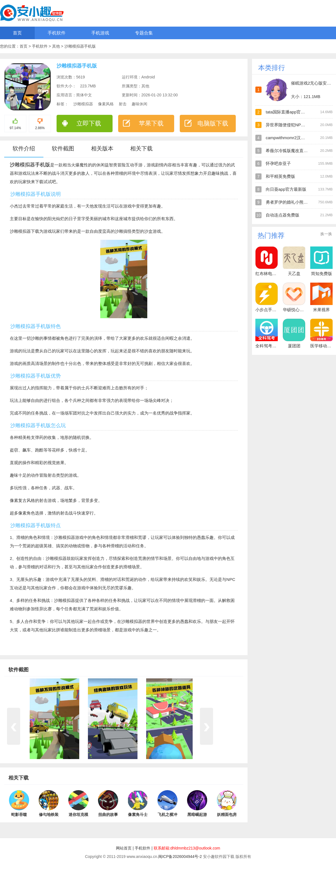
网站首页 (124, 848)
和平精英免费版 (280, 176)
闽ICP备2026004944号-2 (180, 856)
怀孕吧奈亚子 (278, 163)
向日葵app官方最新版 (286, 189)
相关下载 (141, 148)
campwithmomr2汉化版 (287, 137)
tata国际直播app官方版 (287, 112)
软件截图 (63, 148)
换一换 (326, 234)
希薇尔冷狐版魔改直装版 (289, 150)
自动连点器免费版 (282, 215)
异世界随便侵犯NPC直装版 (291, 124)
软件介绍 (24, 148)
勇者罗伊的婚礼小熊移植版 (291, 202)
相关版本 (102, 148)
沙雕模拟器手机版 (80, 46)
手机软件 (57, 33)
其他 (56, 46)
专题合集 (144, 33)
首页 (17, 33)
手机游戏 (100, 33)
